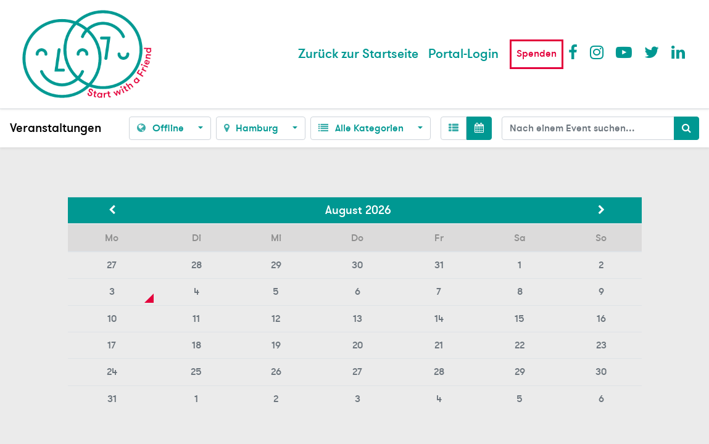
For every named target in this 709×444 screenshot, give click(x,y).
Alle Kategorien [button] (361, 128)
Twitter (651, 51)
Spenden (536, 53)
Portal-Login (463, 54)
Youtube (623, 51)
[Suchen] (686, 128)
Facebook (575, 51)
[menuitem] (358, 54)
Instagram (597, 51)
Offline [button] (161, 128)
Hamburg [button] (252, 128)
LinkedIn (678, 51)
